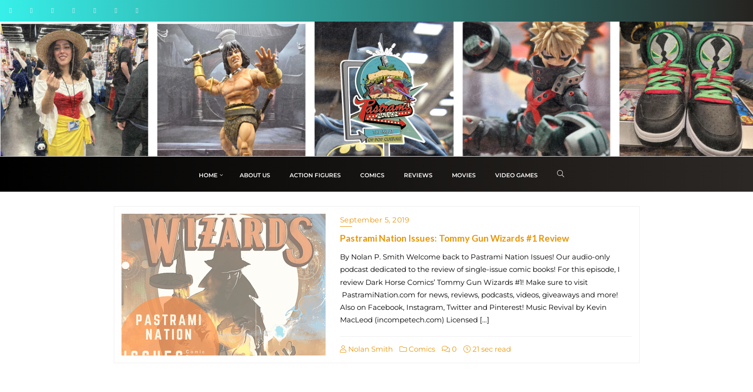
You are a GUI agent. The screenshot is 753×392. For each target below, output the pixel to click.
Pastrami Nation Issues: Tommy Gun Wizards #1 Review (454, 238)
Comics (417, 349)
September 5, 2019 (375, 219)
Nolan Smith (366, 349)
